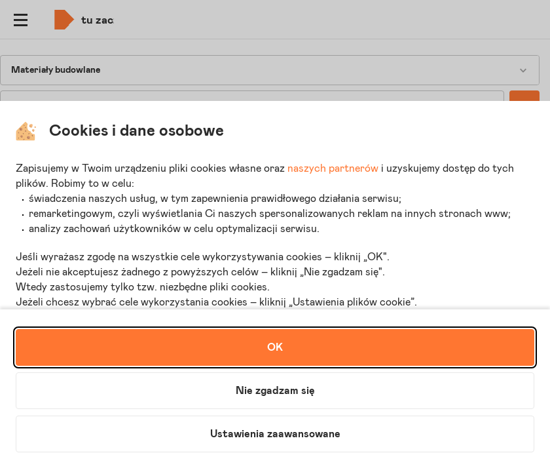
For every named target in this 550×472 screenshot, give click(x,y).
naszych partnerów (332, 168)
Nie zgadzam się (275, 390)
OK (275, 347)
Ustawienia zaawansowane (275, 434)
